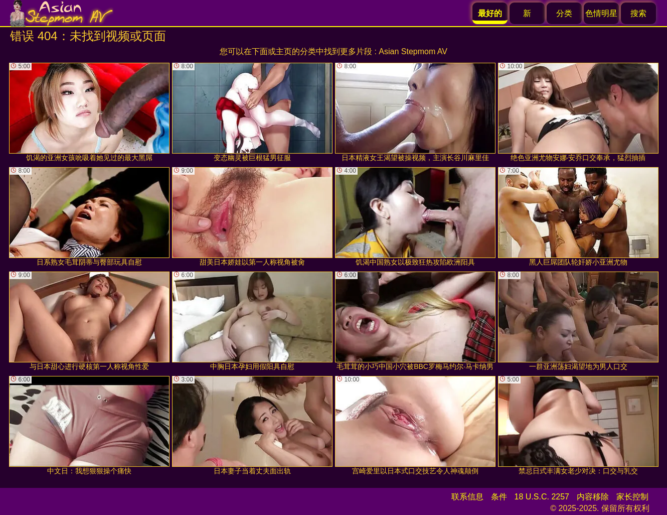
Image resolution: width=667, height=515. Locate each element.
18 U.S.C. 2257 (542, 496)
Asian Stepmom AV (413, 51)
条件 (499, 496)
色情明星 (601, 13)
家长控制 (632, 496)
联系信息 (467, 496)
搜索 (638, 13)
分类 (564, 13)
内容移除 (593, 496)
